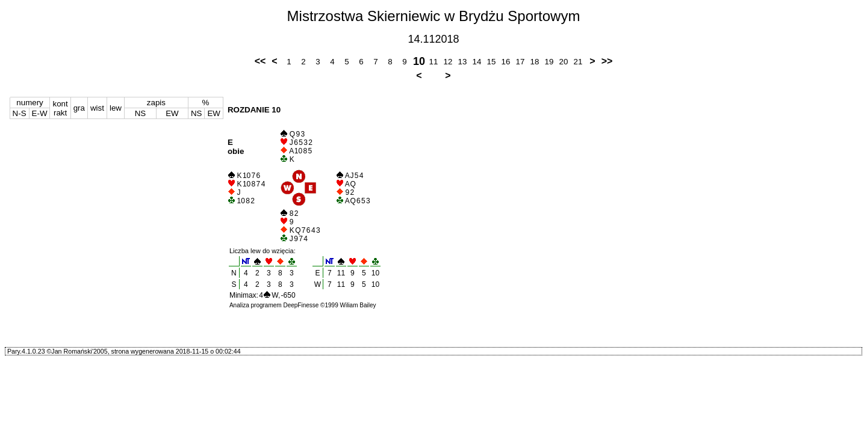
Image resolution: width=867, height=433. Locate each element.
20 (563, 61)
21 (578, 61)
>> (607, 61)
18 (534, 61)
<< (260, 61)
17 (520, 61)
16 (506, 61)
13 (462, 61)
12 (448, 61)
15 (491, 61)
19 (549, 61)
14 (477, 61)
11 (433, 61)
